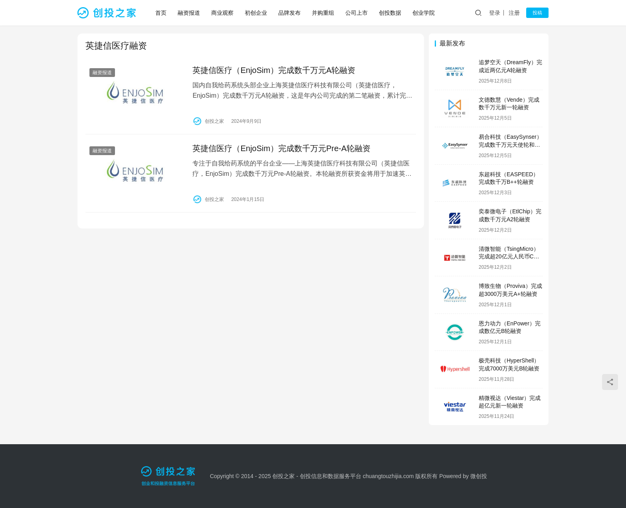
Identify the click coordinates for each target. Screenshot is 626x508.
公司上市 (357, 13)
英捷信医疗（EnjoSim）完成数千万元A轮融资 (273, 70)
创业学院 (424, 13)
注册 (514, 13)
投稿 (537, 13)
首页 (161, 13)
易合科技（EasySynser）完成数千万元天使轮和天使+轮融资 (510, 145)
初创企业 (256, 13)
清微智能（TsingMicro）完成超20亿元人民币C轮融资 (509, 257)
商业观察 (223, 13)
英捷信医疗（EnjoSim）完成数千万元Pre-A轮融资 (281, 148)
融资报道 (189, 13)
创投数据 (390, 13)
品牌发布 (290, 13)
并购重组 (323, 13)
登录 (494, 13)
